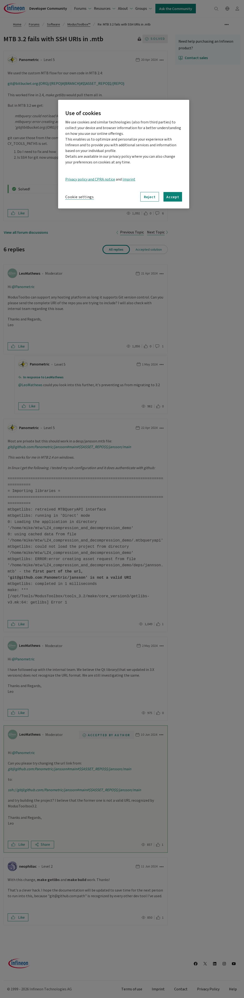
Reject (150, 196)
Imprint (128, 179)
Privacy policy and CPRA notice (90, 179)
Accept (172, 196)
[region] (123, 154)
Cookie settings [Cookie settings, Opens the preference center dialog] (79, 197)
